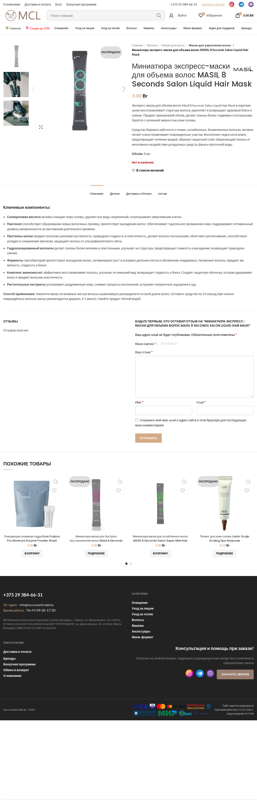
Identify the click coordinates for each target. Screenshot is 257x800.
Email (201, 421)
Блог (58, 4)
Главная (138, 55)
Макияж (138, 644)
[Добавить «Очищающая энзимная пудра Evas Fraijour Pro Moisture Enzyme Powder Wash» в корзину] (31, 572)
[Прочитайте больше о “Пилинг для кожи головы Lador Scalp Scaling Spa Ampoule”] (224, 572)
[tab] (96, 210)
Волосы (152, 55)
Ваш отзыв (144, 371)
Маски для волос (173, 55)
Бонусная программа (82, 4)
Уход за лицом (143, 627)
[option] (16, 65)
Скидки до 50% (40, 38)
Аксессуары (141, 650)
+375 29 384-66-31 (183, 4)
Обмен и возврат (16, 689)
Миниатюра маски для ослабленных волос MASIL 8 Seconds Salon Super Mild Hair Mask (160, 559)
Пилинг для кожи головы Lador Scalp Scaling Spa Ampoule (224, 557)
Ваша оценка (145, 362)
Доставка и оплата (17, 670)
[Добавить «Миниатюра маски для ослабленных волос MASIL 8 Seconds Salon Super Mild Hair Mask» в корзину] (160, 572)
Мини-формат (142, 656)
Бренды (9, 677)
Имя (139, 421)
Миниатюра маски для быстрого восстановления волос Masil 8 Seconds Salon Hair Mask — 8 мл (96, 559)
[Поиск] (109, 20)
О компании (11, 4)
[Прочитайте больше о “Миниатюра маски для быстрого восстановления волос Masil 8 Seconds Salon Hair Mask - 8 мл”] (96, 572)
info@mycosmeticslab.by (37, 623)
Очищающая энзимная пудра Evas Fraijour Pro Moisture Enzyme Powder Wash (32, 559)
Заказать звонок (235, 693)
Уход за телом (142, 633)
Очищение (140, 621)
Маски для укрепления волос (209, 55)
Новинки (15, 38)
